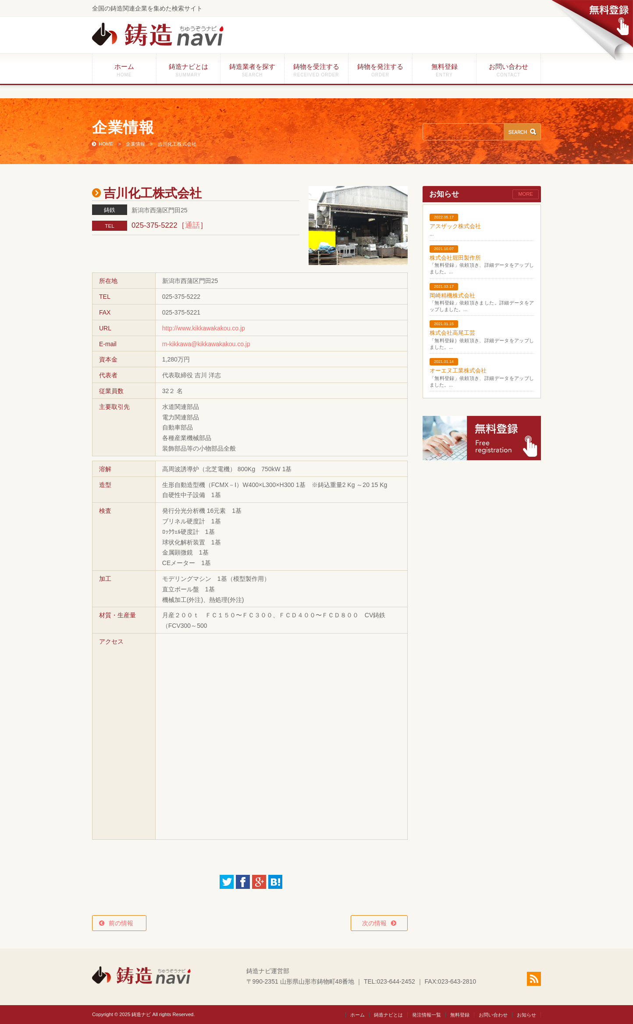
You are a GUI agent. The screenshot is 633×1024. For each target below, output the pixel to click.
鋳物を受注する (316, 70)
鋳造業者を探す (252, 70)
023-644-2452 (396, 981)
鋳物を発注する (380, 70)
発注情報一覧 (426, 1014)
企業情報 (135, 144)
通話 (192, 225)
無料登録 (444, 70)
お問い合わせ (508, 70)
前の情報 (124, 923)
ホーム (124, 70)
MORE (525, 194)
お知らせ (526, 1014)
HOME (106, 144)
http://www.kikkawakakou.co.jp (203, 328)
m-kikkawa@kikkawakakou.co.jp (206, 343)
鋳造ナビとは (188, 70)
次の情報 (374, 923)
